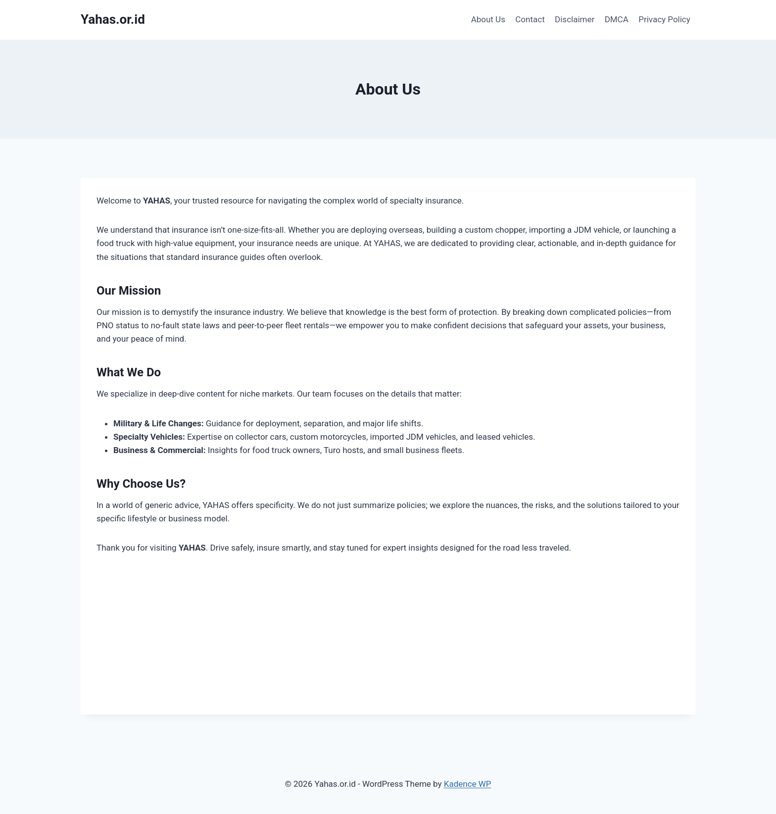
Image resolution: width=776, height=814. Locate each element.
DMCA (617, 19)
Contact (529, 19)
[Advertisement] (388, 645)
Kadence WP (467, 784)
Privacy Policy (664, 19)
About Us (488, 19)
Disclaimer (574, 19)
